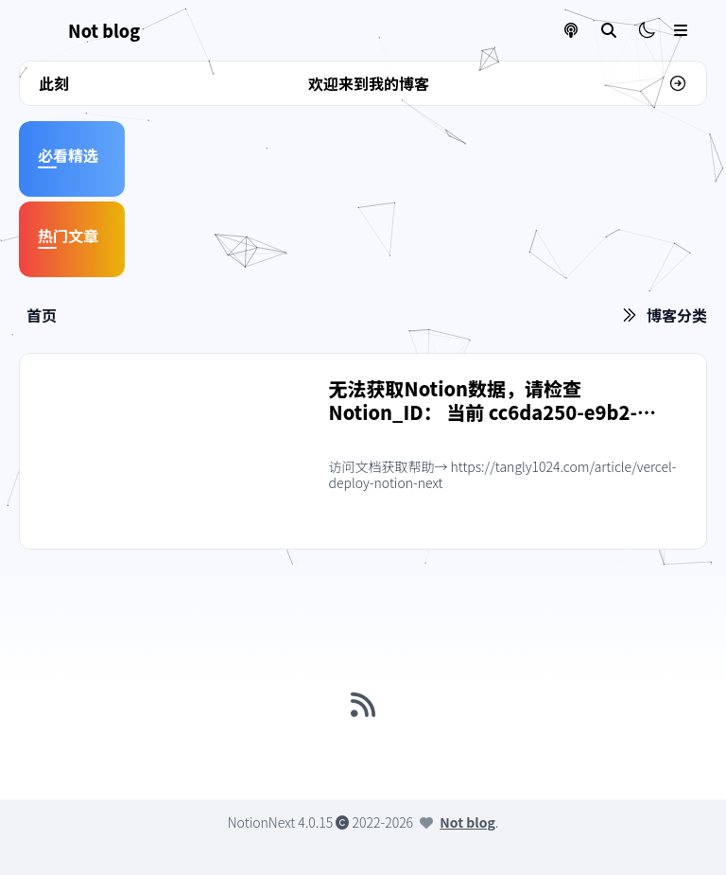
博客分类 (677, 315)
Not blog (467, 822)
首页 (41, 315)
